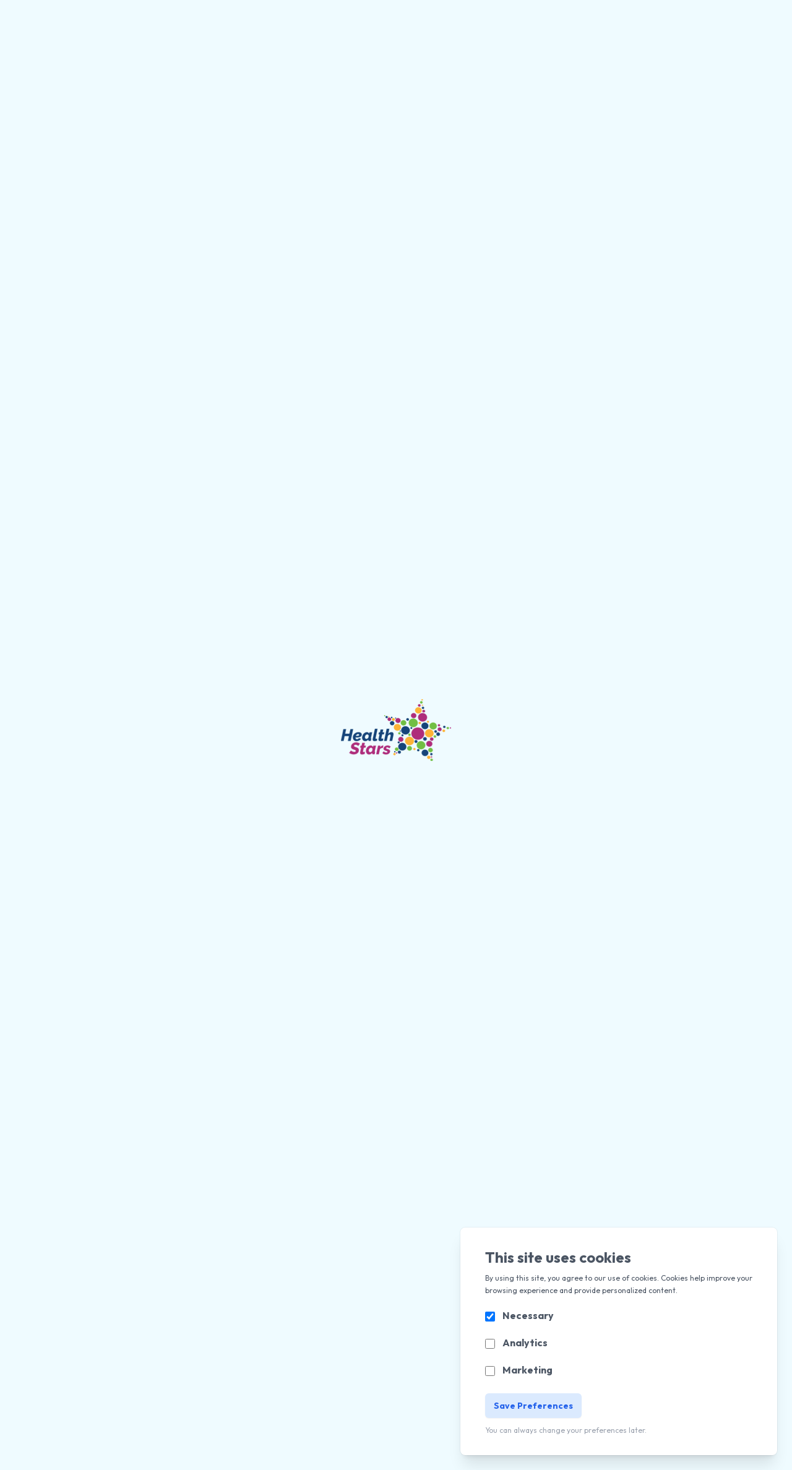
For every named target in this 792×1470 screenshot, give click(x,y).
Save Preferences (533, 1405)
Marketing (527, 1370)
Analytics (525, 1342)
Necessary (528, 1315)
